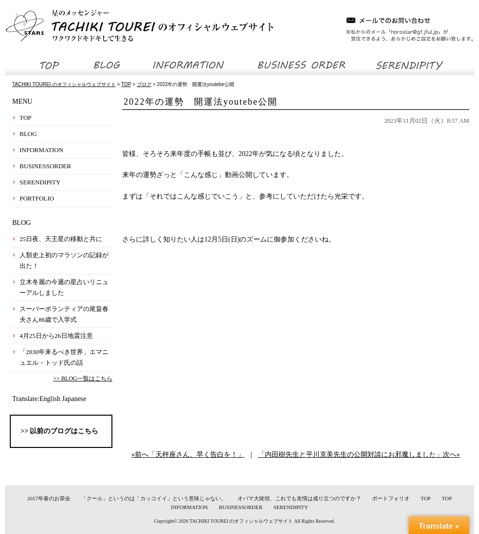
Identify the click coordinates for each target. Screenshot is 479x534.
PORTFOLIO (37, 198)
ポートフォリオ (391, 498)
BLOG (28, 133)
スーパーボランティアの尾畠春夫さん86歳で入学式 (64, 314)
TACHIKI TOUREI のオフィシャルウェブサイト (241, 521)
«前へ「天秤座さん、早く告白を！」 (187, 454)
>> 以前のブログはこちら (59, 431)
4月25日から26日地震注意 (56, 335)
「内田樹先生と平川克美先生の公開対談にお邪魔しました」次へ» (359, 454)
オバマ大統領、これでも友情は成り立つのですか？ (299, 498)
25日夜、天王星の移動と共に (61, 239)
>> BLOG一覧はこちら (82, 378)
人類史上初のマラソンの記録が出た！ (64, 260)
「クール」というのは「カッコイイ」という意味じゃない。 (153, 498)
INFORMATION (42, 150)
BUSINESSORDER (45, 166)
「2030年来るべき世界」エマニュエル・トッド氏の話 (64, 357)
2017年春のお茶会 (48, 498)
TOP (25, 117)
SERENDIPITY (40, 182)
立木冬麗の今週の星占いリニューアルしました (64, 287)
